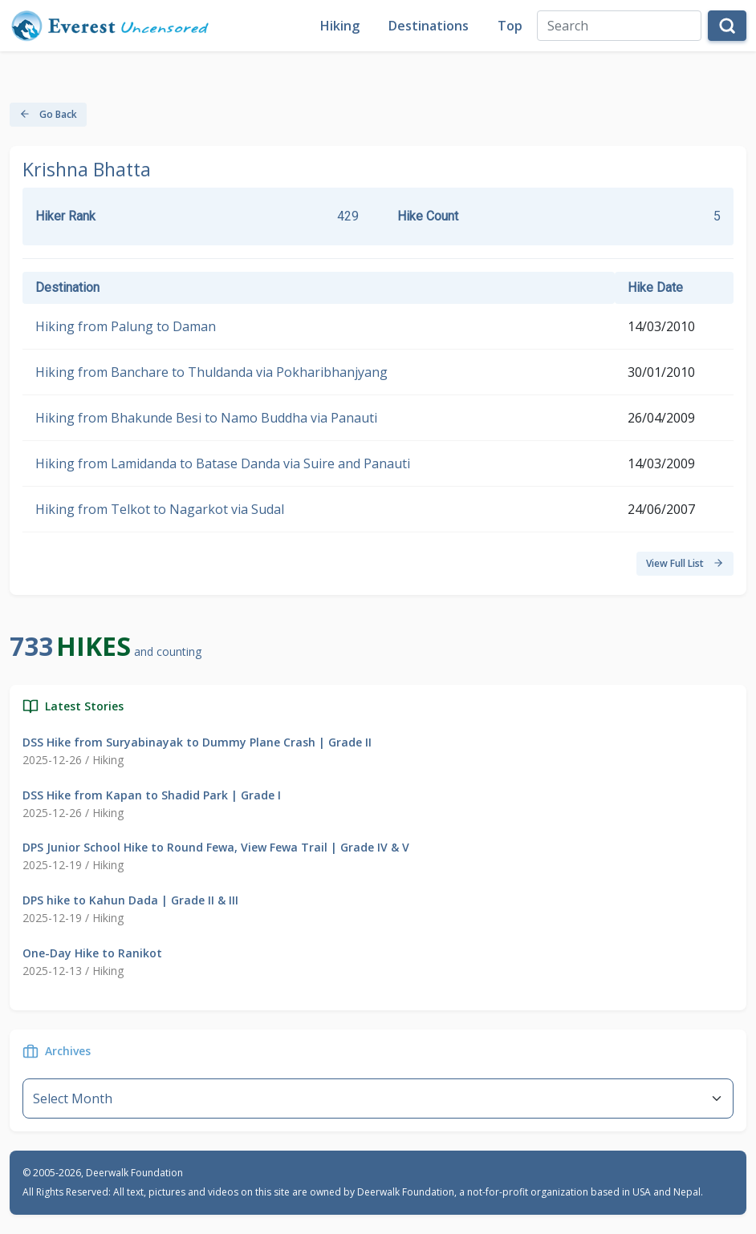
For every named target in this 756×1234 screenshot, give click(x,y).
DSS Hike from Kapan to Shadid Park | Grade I (151, 795)
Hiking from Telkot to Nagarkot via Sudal (159, 509)
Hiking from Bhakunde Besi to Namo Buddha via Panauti (206, 418)
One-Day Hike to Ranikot (92, 953)
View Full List (685, 563)
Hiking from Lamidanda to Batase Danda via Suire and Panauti (222, 463)
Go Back (48, 114)
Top (510, 25)
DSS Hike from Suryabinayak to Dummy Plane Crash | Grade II (197, 742)
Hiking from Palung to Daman (125, 326)
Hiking (340, 25)
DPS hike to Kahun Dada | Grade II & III (130, 900)
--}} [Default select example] (378, 1098)
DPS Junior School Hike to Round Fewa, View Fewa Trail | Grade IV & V (215, 847)
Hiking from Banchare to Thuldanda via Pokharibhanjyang (211, 372)
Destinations (428, 25)
